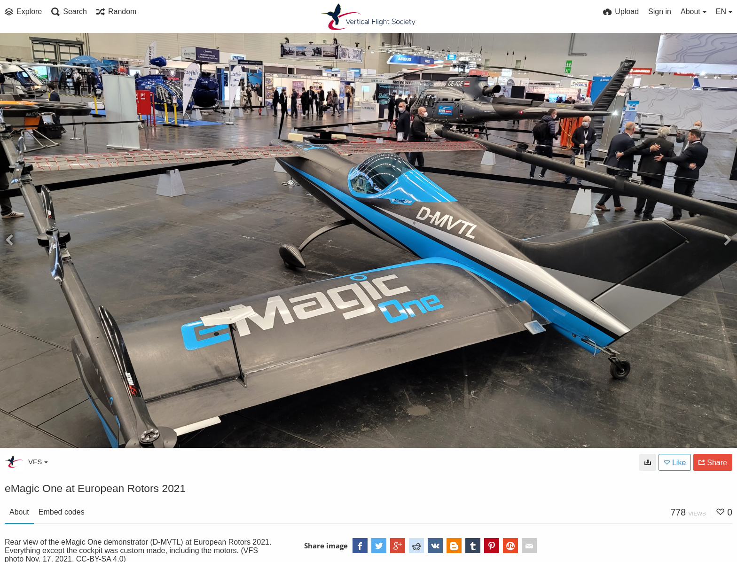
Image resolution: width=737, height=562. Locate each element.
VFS (38, 462)
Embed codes (62, 512)
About (19, 512)
